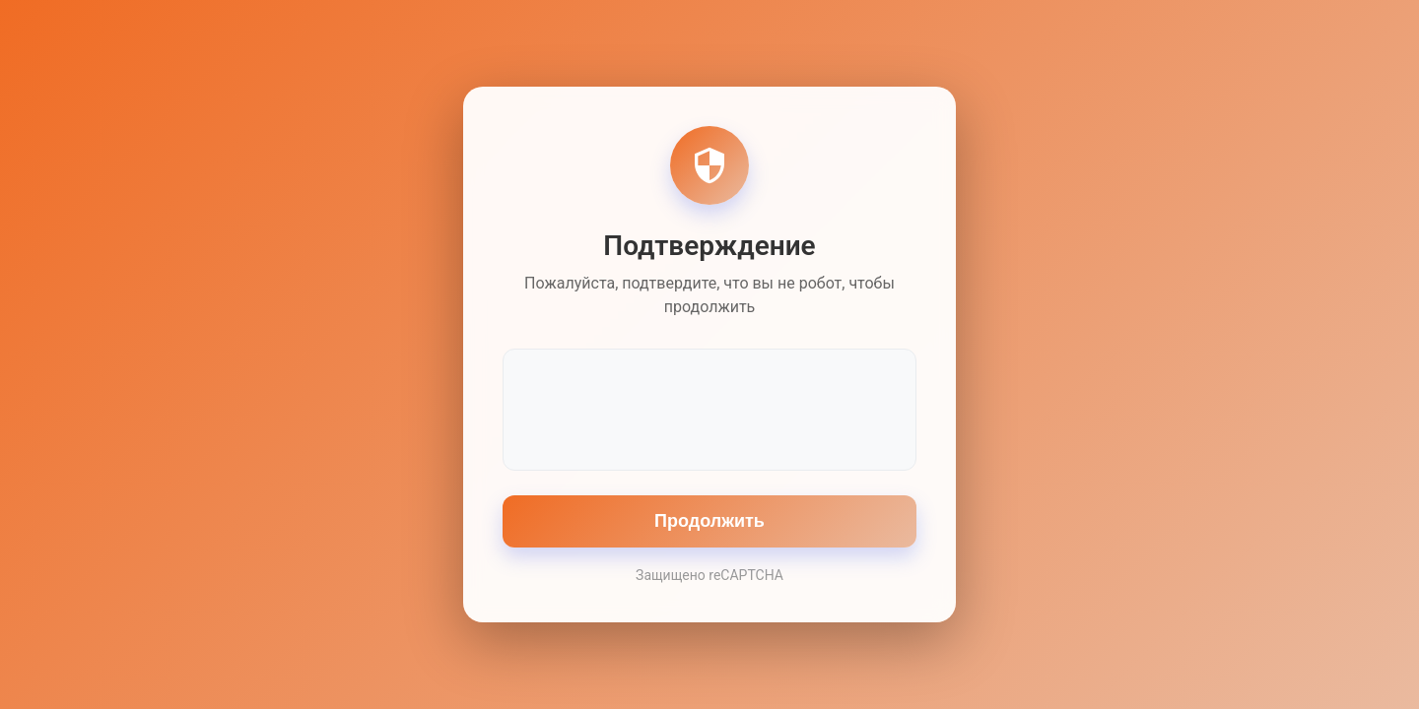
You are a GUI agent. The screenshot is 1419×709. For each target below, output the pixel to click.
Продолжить (709, 521)
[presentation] (709, 407)
